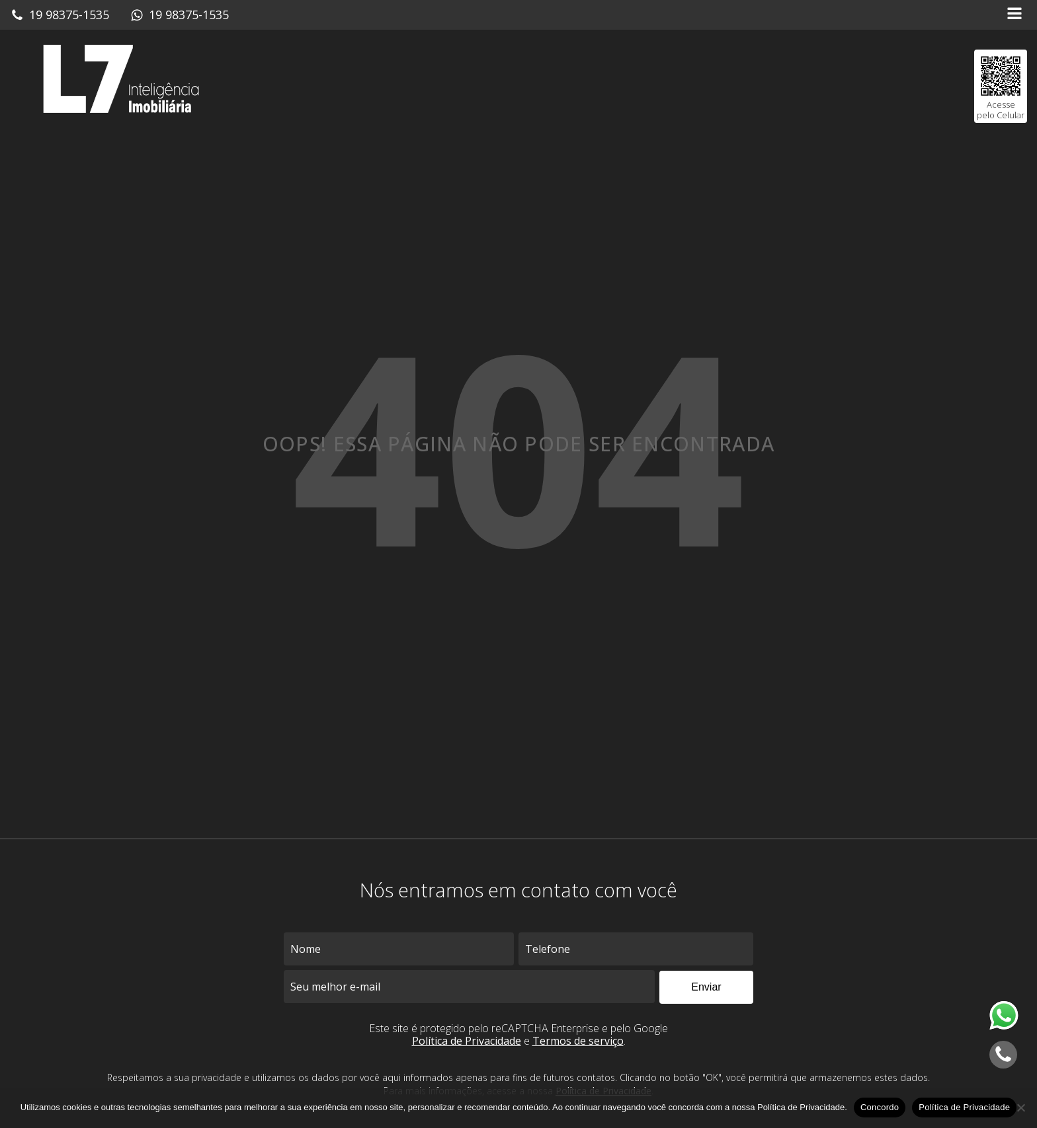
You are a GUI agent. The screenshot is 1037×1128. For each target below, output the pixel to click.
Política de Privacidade (466, 1041)
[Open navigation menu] (1014, 15)
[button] (60, 15)
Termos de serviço (578, 1041)
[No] (1020, 1107)
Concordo (879, 1107)
